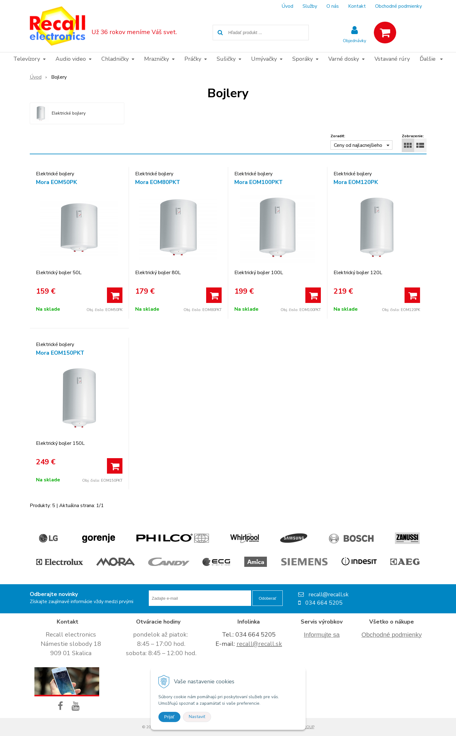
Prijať (169, 716)
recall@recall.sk (259, 644)
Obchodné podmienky (398, 6)
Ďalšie (431, 59)
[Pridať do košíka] (114, 295)
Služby (310, 6)
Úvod (287, 6)
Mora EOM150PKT (60, 353)
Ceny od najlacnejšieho (358, 145)
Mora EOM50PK (56, 182)
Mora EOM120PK (356, 182)
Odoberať (268, 598)
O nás (332, 6)
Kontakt (357, 6)
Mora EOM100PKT (258, 182)
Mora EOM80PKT (157, 182)
